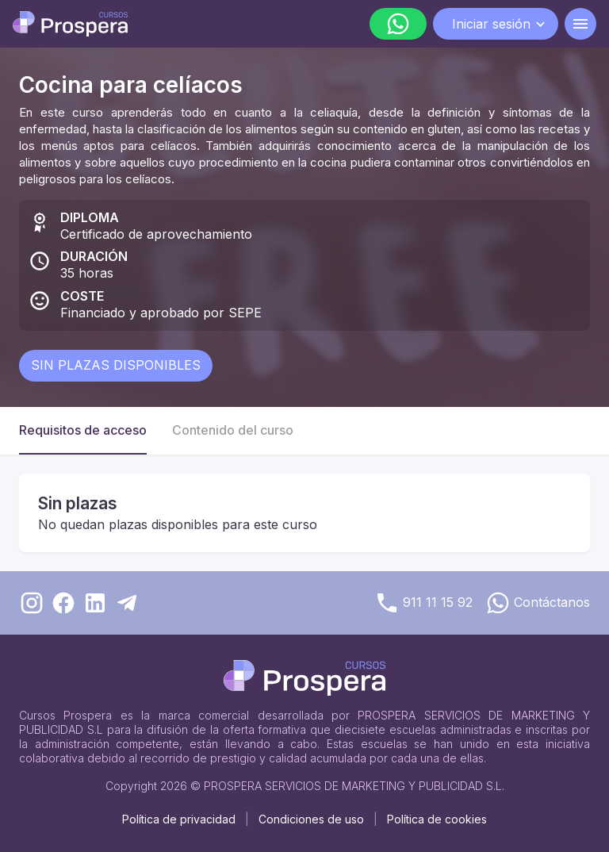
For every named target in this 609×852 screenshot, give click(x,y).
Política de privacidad (179, 819)
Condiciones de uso (311, 819)
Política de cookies (437, 819)
